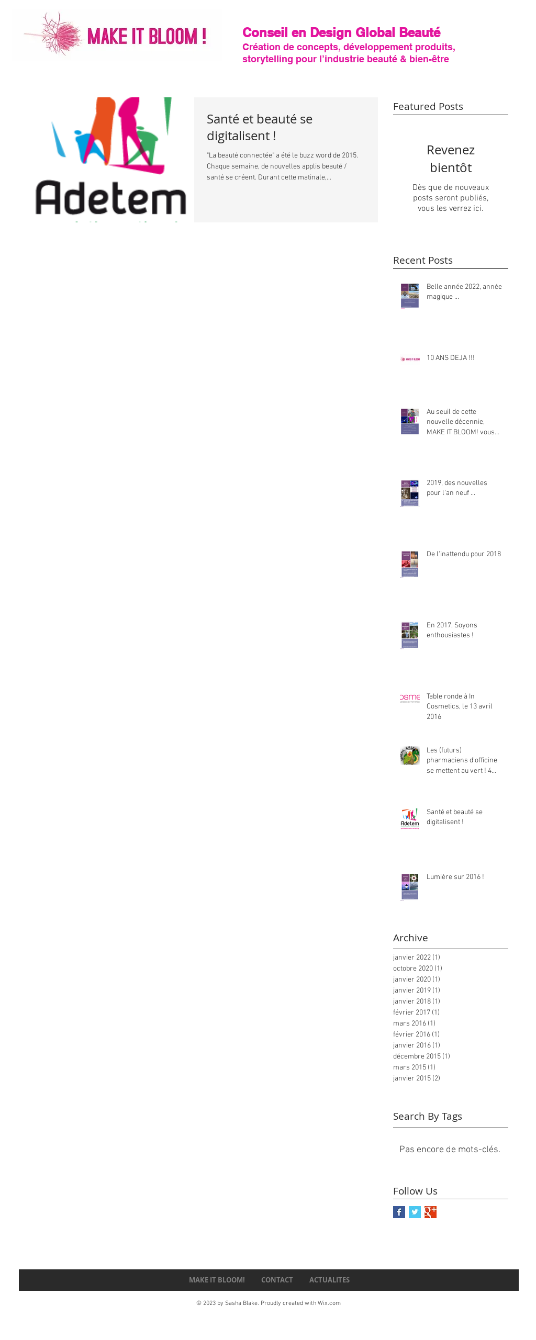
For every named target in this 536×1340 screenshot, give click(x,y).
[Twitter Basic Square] (415, 1212)
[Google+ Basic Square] (431, 1212)
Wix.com (329, 1303)
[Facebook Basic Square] (399, 1212)
